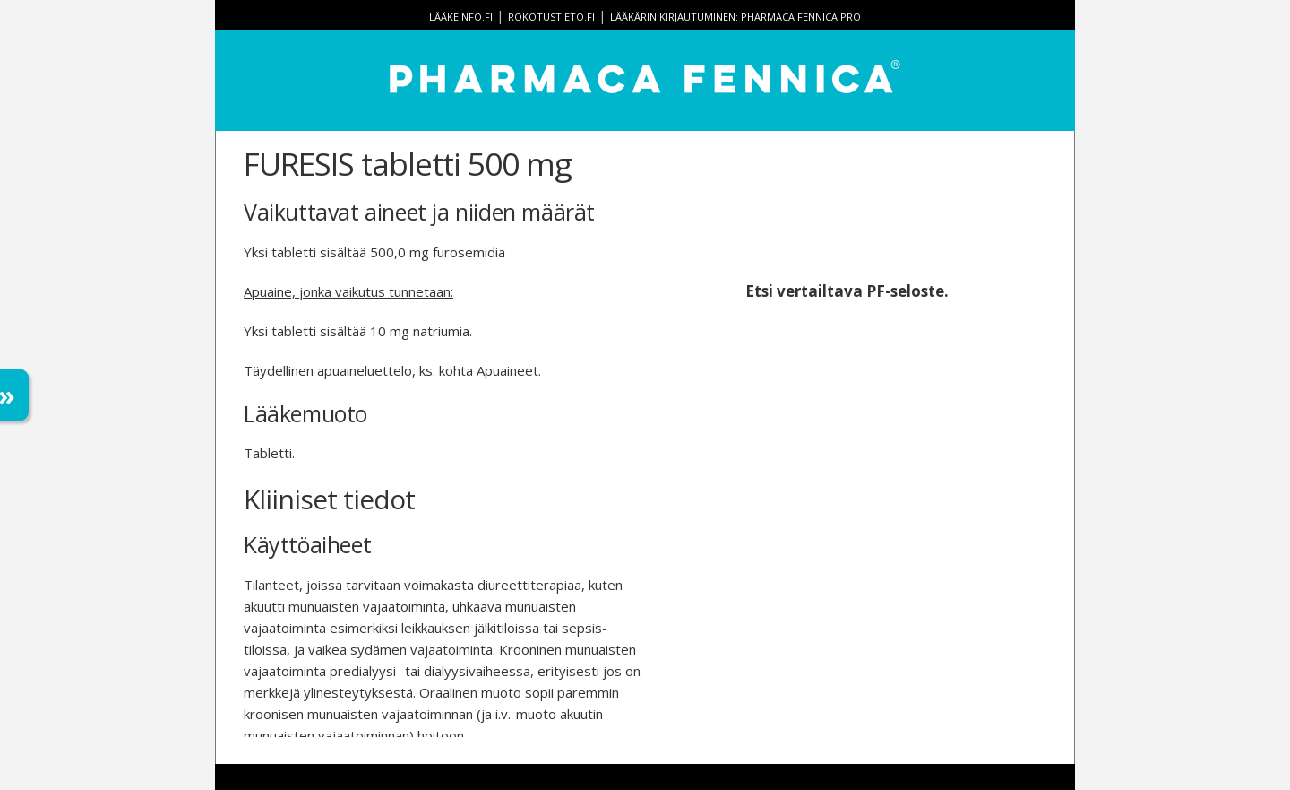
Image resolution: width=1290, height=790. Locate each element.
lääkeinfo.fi (461, 16)
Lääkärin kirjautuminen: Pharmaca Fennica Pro (735, 16)
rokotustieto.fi (551, 16)
